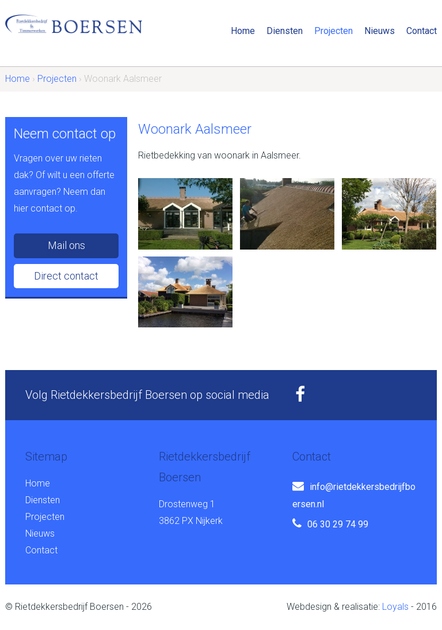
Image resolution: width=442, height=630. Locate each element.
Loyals (395, 606)
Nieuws (379, 30)
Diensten (284, 30)
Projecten (333, 30)
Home (243, 30)
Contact (421, 30)
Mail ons (66, 245)
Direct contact (66, 276)
